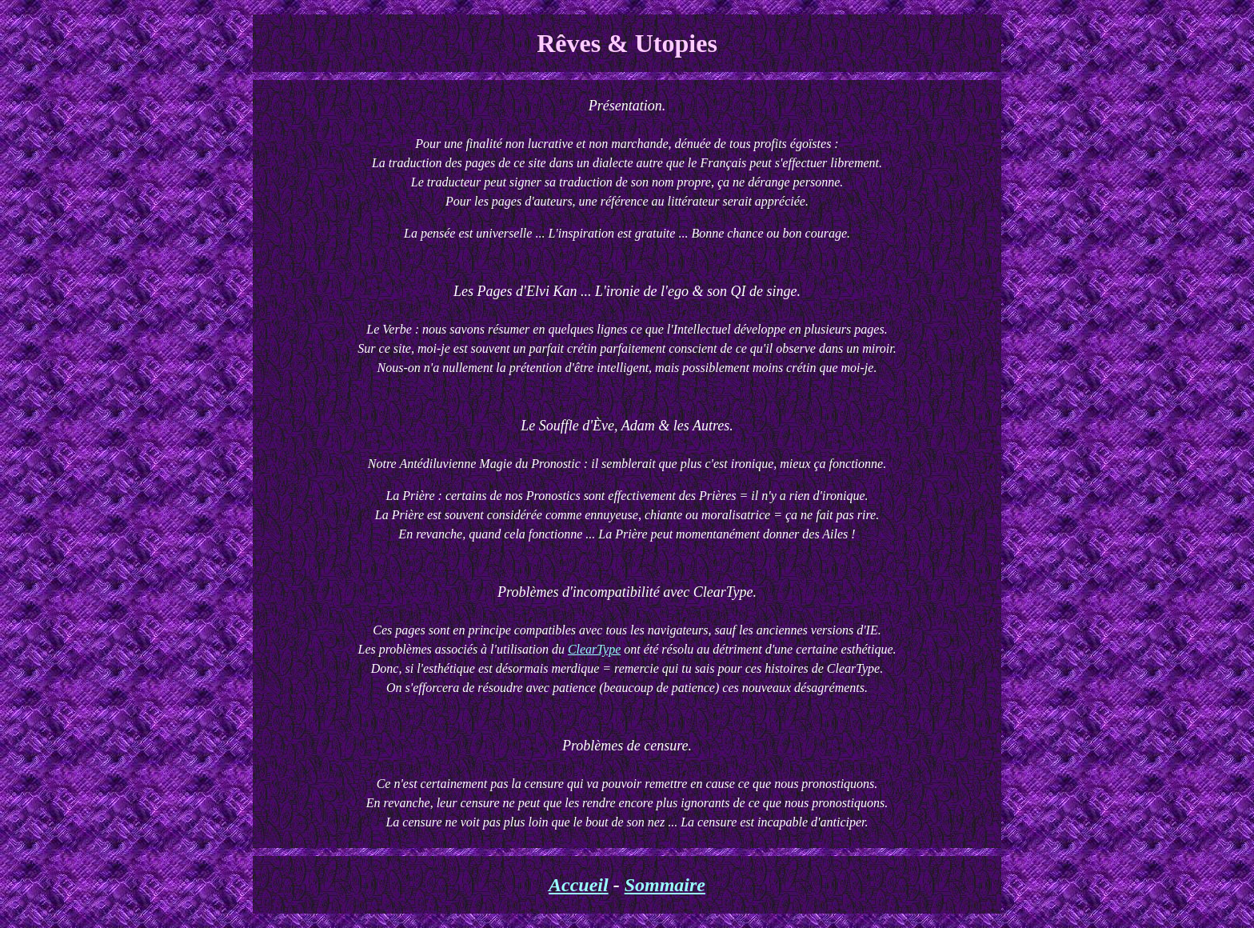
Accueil (579, 884)
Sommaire (665, 884)
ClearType (594, 649)
